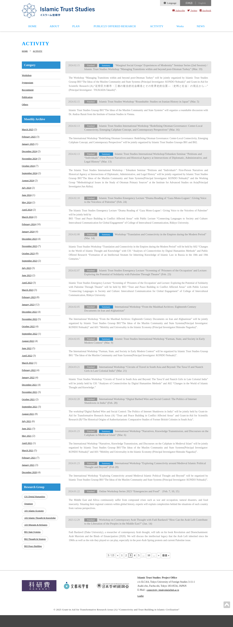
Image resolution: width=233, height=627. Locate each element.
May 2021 (27, 461)
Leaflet (141, 607)
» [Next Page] (158, 546)
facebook (205, 10)
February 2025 (29, 140)
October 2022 (29, 343)
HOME (32, 26)
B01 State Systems (33, 559)
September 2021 (30, 430)
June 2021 (27, 453)
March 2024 (28, 226)
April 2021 (27, 469)
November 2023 (30, 257)
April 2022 (27, 375)
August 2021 (28, 438)
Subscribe (178, 10)
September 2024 (30, 179)
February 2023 (29, 312)
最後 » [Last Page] (166, 546)
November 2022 (30, 336)
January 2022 (28, 398)
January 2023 (28, 320)
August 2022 (28, 359)
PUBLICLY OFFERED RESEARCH (115, 26)
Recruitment (28, 91)
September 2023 (30, 273)
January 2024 (28, 242)
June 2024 (27, 202)
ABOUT (54, 26)
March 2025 (28, 132)
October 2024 (29, 171)
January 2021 (28, 492)
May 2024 (27, 210)
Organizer (29, 530)
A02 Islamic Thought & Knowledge (35, 545)
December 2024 (30, 155)
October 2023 (29, 265)
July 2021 (27, 445)
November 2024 (30, 163)
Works (180, 26)
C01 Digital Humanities (35, 524)
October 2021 (29, 422)
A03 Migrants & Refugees (37, 552)
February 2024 (29, 234)
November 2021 (30, 414)
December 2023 (30, 249)
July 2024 (27, 194)
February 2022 (29, 391)
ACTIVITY (156, 26)
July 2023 (27, 281)
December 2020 (30, 500)
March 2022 (28, 383)
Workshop (27, 75)
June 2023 (27, 289)
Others (25, 106)
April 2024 (27, 218)
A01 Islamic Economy (35, 536)
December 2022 (30, 328)
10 (148, 546)
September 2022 (30, 351)
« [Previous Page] (116, 546)
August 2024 (28, 187)
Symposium (28, 83)
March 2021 (28, 477)
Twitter (192, 10)
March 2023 (28, 304)
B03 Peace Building (33, 571)
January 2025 (28, 147)
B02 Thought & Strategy (36, 565)
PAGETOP (226, 604)
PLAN (76, 26)
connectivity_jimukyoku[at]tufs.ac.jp (166, 602)
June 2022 (27, 367)
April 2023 (27, 296)
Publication (27, 98)
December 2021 (30, 406)
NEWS (201, 26)
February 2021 (29, 485)
